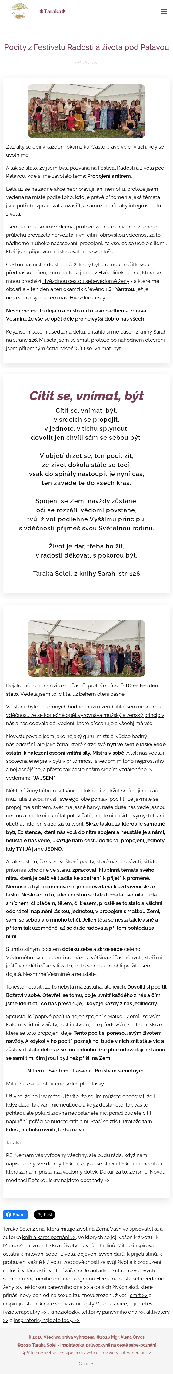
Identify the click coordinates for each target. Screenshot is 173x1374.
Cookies (86, 1363)
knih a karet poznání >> (49, 1237)
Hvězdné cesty (87, 298)
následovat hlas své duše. (84, 252)
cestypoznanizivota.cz (79, 1352)
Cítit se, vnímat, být (99, 348)
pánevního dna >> (68, 1287)
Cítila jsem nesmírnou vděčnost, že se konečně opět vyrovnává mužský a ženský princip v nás (85, 715)
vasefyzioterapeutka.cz (128, 1352)
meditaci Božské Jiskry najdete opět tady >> (58, 1180)
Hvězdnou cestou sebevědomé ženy (85, 281)
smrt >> (139, 1295)
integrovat (141, 206)
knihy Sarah (153, 332)
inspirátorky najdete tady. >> (47, 1320)
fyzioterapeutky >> (25, 1312)
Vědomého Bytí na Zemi (35, 957)
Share (15, 1214)
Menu (164, 11)
